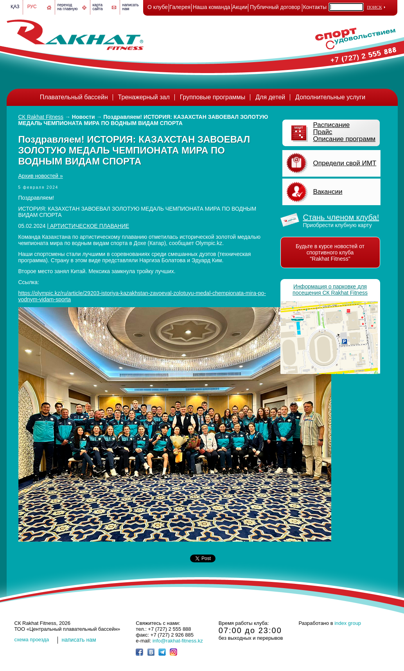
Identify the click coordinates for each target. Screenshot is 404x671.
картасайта (98, 7)
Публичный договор (275, 7)
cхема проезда (31, 639)
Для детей (270, 97)
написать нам (79, 640)
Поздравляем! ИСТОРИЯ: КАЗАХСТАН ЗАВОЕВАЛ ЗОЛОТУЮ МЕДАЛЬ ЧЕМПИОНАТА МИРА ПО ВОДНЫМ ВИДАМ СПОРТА (143, 120)
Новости (83, 117)
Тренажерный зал (144, 97)
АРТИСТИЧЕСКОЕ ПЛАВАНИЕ (88, 226)
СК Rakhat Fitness (41, 117)
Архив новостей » (40, 176)
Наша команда (211, 7)
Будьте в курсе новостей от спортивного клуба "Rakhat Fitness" (330, 252)
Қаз (15, 6)
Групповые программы (213, 97)
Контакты (315, 7)
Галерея (179, 7)
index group (347, 623)
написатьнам (130, 7)
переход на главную (67, 7)
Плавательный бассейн (74, 97)
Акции (240, 7)
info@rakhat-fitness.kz (178, 641)
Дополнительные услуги (330, 97)
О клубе (157, 7)
